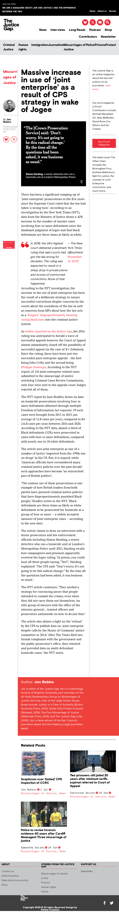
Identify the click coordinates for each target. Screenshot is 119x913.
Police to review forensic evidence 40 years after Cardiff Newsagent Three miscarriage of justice (43, 835)
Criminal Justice (9, 47)
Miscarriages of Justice (75, 47)
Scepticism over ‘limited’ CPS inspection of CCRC (41, 781)
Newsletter (108, 37)
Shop (108, 30)
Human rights (23, 47)
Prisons (100, 45)
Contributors (88, 37)
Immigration (39, 45)
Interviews (58, 30)
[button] (107, 22)
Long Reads (77, 30)
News (43, 30)
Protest (110, 45)
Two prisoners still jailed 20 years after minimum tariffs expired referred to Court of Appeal (90, 781)
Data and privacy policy (15, 880)
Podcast (95, 30)
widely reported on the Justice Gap (48, 331)
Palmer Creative (50, 909)
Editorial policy (10, 876)
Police (90, 45)
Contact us (8, 871)
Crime (44, 878)
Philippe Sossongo (33, 367)
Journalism (56, 45)
